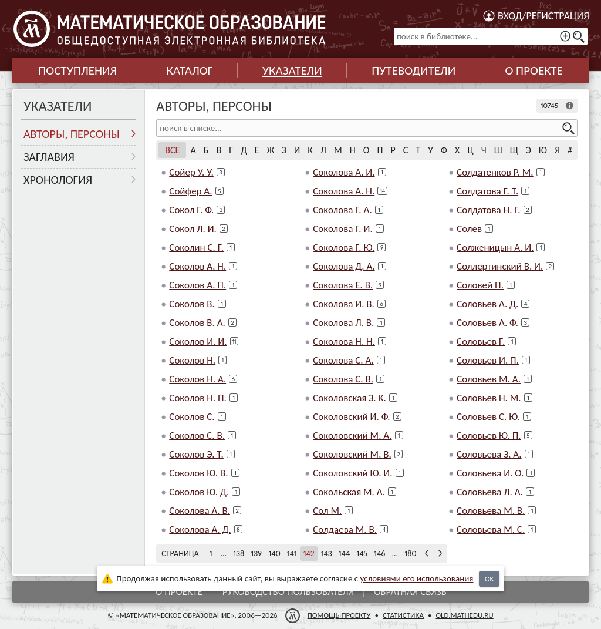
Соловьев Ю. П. (489, 435)
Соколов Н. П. (198, 398)
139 (256, 554)
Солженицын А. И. (495, 247)
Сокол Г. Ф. (191, 210)
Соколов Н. (192, 360)
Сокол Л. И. (193, 229)
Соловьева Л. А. (490, 492)
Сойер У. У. (191, 172)
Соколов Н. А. (197, 379)
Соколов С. (191, 417)
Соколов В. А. (197, 323)
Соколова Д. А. (343, 266)
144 (344, 554)
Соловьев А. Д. (487, 304)
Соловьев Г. (481, 341)
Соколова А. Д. (200, 529)
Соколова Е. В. (343, 285)
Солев (469, 229)
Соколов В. (192, 304)
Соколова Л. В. (343, 323)
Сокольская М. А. (349, 492)
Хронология (57, 180)
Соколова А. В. (199, 510)
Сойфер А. (190, 191)
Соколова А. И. (343, 172)
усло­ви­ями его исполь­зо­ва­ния (417, 578)
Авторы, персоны (71, 134)
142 (309, 554)
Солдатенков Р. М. (495, 172)
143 (326, 554)
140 (274, 554)
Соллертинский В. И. (500, 266)
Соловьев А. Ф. (487, 323)
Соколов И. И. (198, 341)
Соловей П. (480, 285)
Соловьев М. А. (489, 379)
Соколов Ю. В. (198, 473)
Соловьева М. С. (491, 529)
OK (489, 578)
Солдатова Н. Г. (489, 210)
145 (361, 554)
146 (380, 554)
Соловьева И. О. (490, 473)
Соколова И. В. (343, 304)
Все (172, 150)
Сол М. (327, 510)
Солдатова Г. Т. (487, 191)
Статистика (403, 615)
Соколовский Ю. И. (352, 473)
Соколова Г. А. (342, 210)
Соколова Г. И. (343, 229)
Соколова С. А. (343, 360)
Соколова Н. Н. (344, 341)
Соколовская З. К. (349, 398)
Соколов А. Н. (197, 266)
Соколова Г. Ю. (343, 247)
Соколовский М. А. (352, 435)
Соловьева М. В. (491, 510)
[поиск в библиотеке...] (491, 36)
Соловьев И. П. (488, 360)
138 (238, 554)
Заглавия (49, 157)
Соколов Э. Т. (196, 454)
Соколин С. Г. (196, 247)
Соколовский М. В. (352, 454)
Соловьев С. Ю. (488, 417)
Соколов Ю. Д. (199, 492)
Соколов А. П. (197, 285)
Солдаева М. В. (345, 529)
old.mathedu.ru (464, 615)
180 (410, 554)
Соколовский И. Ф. (351, 417)
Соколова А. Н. (343, 191)
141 (292, 554)
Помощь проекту (339, 615)
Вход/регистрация (543, 15)
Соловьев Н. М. (489, 398)
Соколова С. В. (343, 379)
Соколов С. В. (197, 435)
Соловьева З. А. (489, 454)
